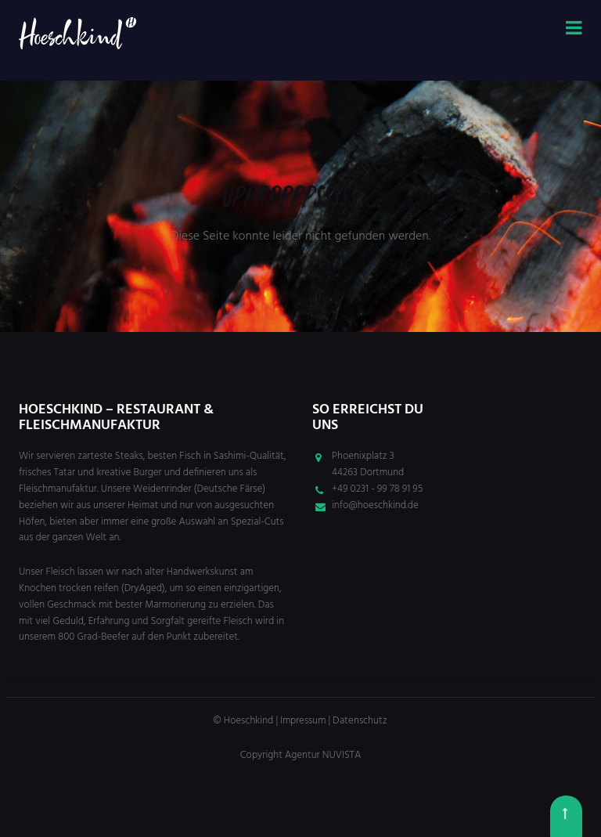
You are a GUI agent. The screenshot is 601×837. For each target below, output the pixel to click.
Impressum (303, 721)
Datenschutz (360, 721)
